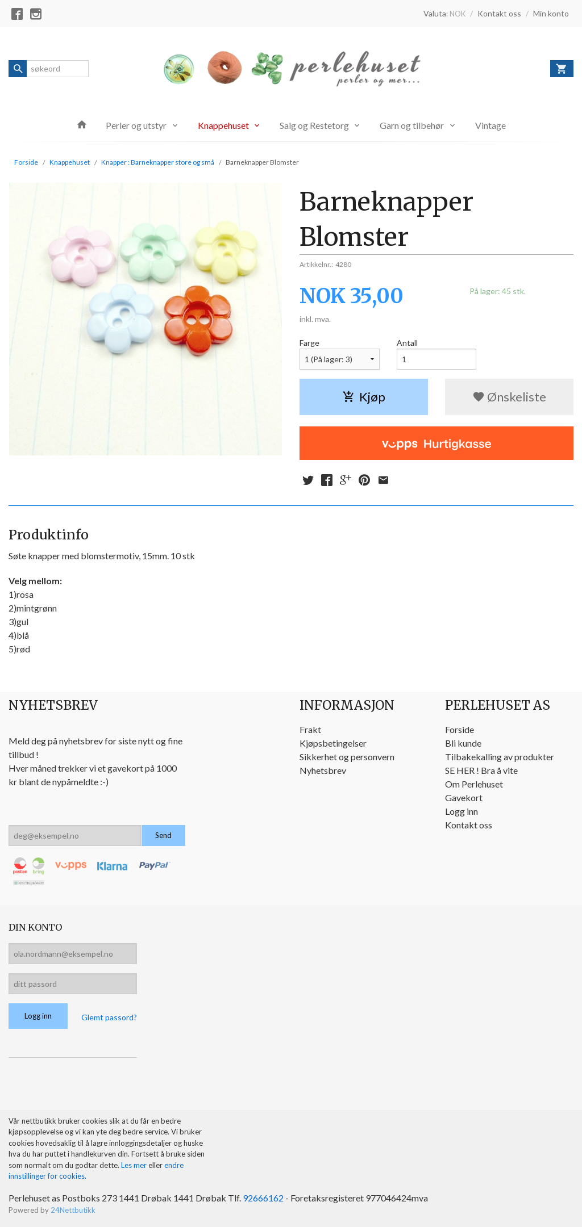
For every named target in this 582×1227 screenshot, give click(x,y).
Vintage (490, 125)
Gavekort (464, 797)
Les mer (134, 1165)
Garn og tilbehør (412, 125)
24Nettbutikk (73, 1210)
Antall (407, 342)
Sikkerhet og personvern (347, 756)
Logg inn (461, 811)
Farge (309, 342)
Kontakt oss (468, 824)
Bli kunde (463, 743)
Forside (26, 162)
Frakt (310, 729)
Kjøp (363, 396)
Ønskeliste (509, 396)
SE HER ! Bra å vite (481, 770)
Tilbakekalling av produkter (499, 756)
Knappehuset (223, 125)
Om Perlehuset (474, 783)
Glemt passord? (109, 1017)
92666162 (263, 1197)
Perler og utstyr (136, 125)
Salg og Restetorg (314, 125)
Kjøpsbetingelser (333, 743)
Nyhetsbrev (323, 770)
